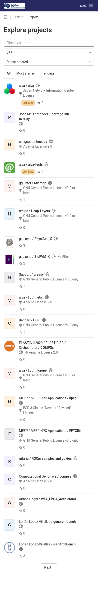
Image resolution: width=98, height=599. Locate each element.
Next (49, 567)
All (9, 73)
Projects (33, 17)
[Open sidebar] (5, 17)
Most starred (25, 73)
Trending (47, 73)
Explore (18, 17)
